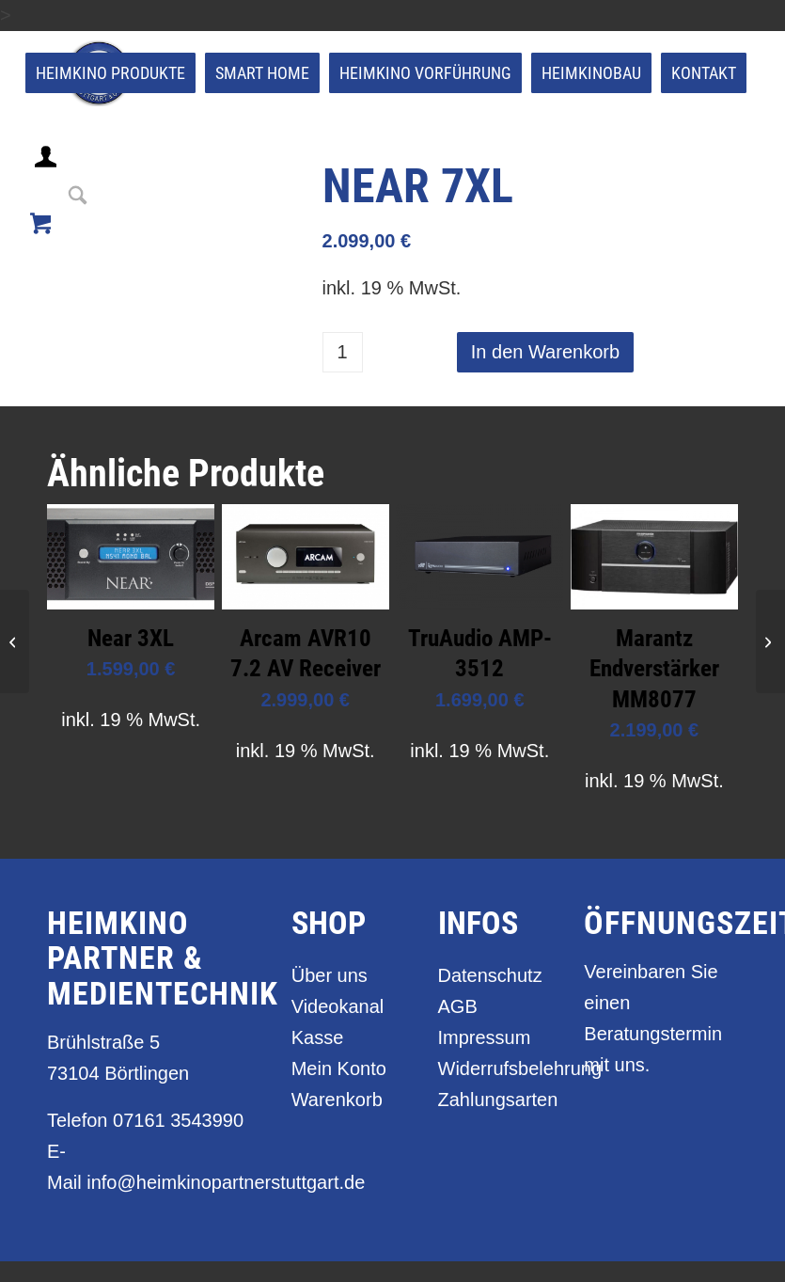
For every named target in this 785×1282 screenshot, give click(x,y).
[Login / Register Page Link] (48, 179)
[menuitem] (110, 73)
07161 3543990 (178, 1120)
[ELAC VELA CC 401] (14, 641)
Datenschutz (490, 975)
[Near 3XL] (770, 641)
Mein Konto (338, 1068)
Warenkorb (337, 1099)
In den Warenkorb (545, 351)
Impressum (484, 1037)
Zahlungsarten (490, 1099)
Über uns (329, 975)
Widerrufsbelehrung (490, 1068)
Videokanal (338, 1006)
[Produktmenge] (342, 352)
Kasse (317, 1037)
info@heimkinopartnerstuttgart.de (225, 1182)
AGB (458, 1006)
